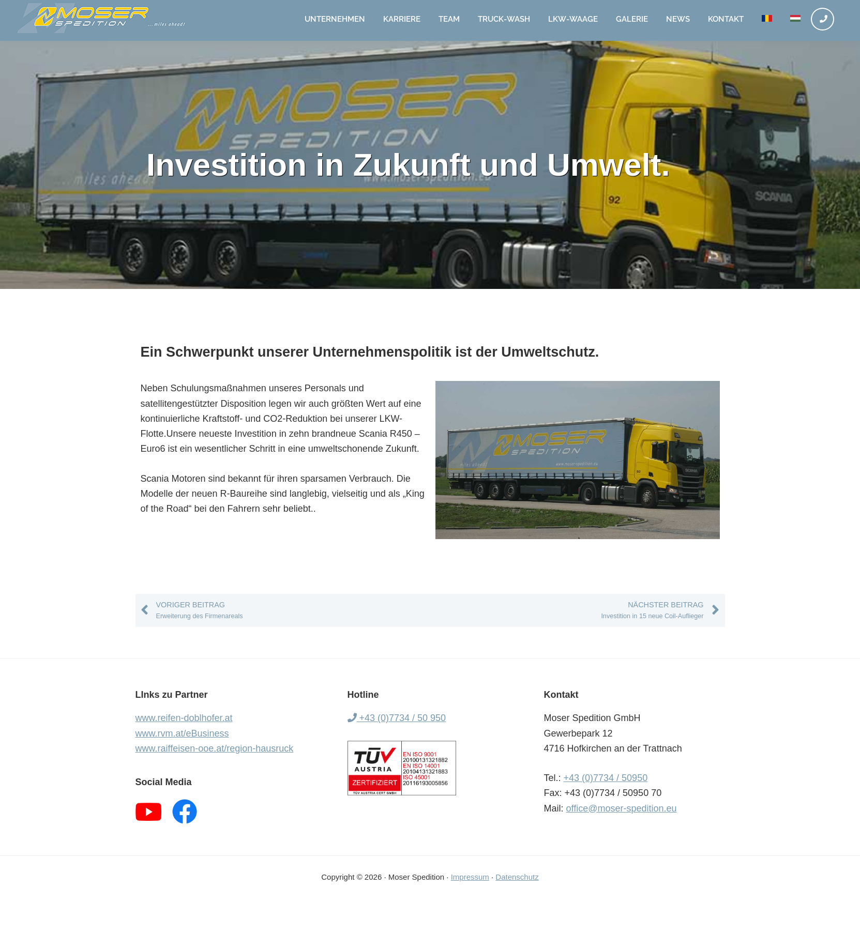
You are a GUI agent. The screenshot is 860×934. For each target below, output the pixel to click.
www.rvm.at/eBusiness (182, 733)
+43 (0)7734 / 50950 (606, 778)
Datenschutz (516, 876)
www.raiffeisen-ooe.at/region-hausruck (214, 748)
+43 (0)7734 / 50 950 (397, 718)
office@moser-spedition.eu (621, 808)
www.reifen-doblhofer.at (184, 718)
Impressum (470, 876)
